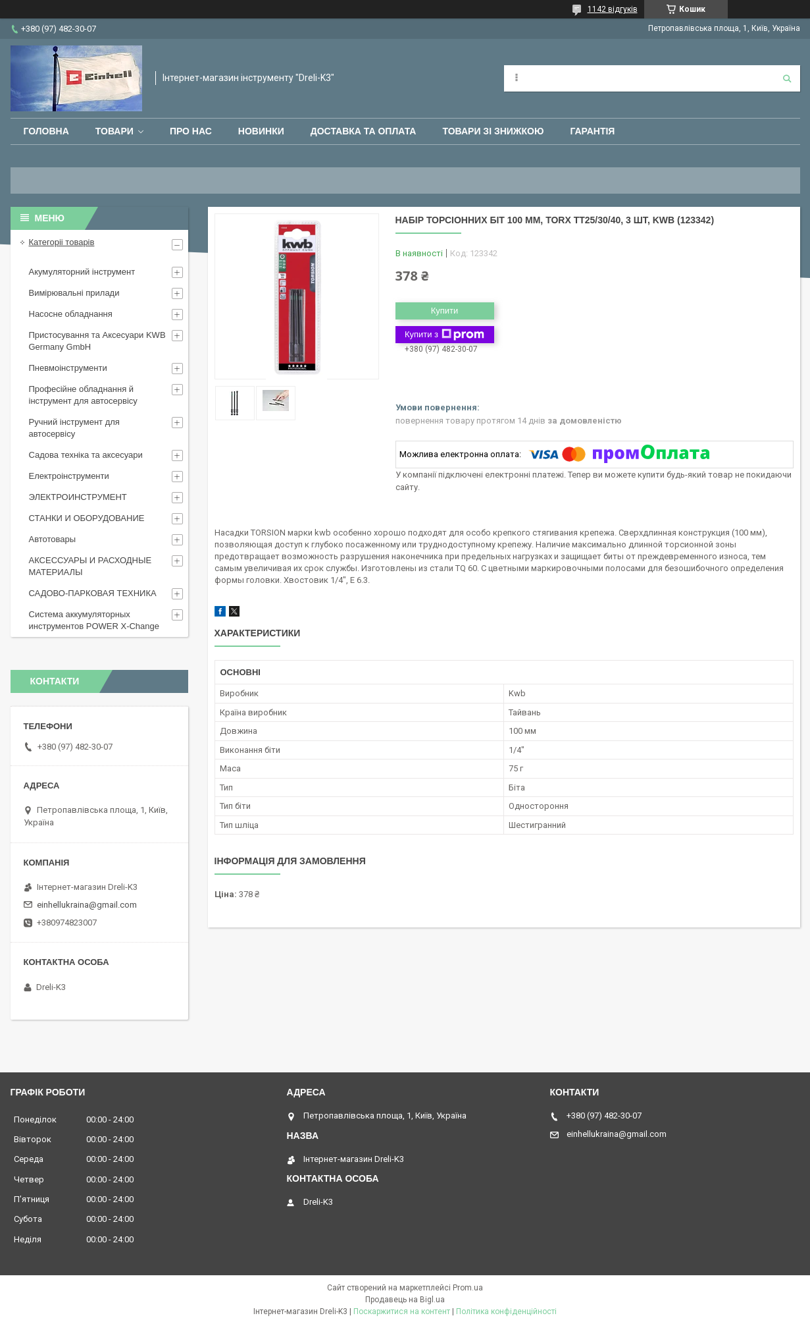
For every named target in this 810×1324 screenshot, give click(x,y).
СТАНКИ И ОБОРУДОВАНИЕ (87, 518)
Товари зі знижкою (493, 131)
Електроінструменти (69, 476)
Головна (46, 131)
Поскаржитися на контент (401, 1311)
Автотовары (52, 539)
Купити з (444, 335)
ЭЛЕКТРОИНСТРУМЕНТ (78, 497)
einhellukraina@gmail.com (87, 905)
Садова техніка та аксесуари (86, 455)
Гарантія (592, 131)
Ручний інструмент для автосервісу (74, 428)
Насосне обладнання (71, 314)
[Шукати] (787, 78)
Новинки (261, 131)
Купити (445, 311)
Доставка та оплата (364, 131)
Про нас (191, 131)
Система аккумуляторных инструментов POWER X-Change (94, 620)
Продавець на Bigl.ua (405, 1299)
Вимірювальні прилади (74, 293)
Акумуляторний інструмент (82, 272)
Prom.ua (468, 1287)
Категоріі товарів (62, 242)
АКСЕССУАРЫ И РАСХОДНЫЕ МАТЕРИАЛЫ (90, 566)
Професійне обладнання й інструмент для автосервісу (83, 395)
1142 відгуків (613, 9)
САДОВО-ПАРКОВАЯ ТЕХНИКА (93, 593)
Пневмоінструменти (68, 368)
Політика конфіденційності (506, 1311)
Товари (114, 131)
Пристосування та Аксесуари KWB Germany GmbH (97, 341)
